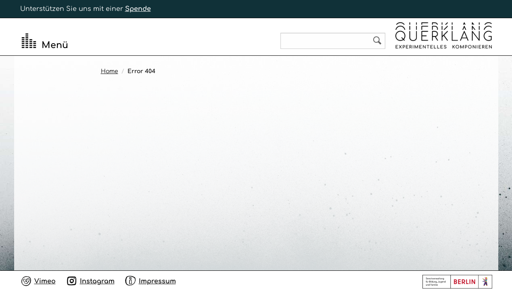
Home (109, 71)
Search (377, 40)
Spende (138, 9)
